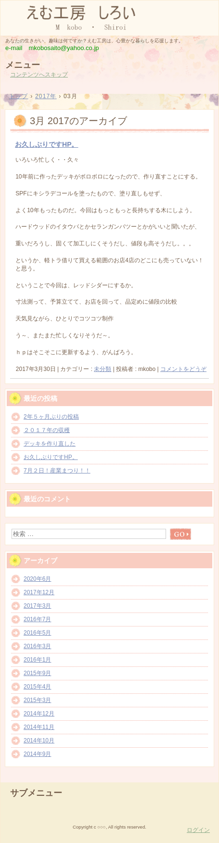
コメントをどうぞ (183, 369)
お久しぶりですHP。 (46, 144)
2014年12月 (39, 713)
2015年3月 (37, 700)
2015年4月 (37, 686)
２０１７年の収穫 (47, 430)
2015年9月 (37, 673)
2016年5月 (37, 632)
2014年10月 (39, 740)
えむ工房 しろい (109, 17)
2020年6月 (37, 578)
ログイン (198, 830)
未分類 (102, 369)
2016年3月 (37, 646)
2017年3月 (37, 605)
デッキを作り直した (50, 443)
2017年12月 (39, 592)
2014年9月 (37, 754)
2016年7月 (37, 619)
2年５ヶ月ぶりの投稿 (51, 416)
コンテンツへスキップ (39, 74)
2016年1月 (37, 659)
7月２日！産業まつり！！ (57, 470)
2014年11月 (39, 727)
